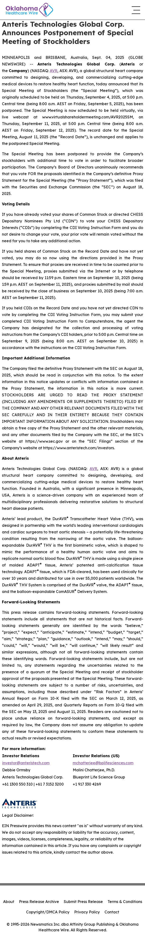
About (8, 901)
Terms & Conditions (125, 901)
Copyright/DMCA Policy (47, 912)
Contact (111, 912)
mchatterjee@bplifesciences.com (103, 762)
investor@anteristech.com (26, 762)
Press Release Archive (39, 901)
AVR (53, 70)
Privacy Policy (87, 912)
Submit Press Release (83, 901)
